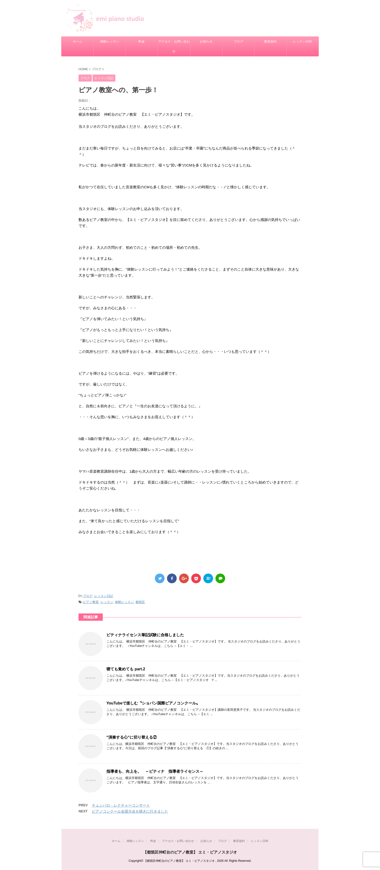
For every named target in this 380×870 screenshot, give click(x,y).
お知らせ (206, 41)
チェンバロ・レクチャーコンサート (121, 805)
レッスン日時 (302, 41)
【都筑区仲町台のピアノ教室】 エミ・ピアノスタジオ (190, 852)
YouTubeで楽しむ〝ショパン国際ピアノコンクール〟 (153, 703)
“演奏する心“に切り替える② (131, 737)
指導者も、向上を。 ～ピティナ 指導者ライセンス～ (154, 771)
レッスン (107, 602)
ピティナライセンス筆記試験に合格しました (145, 635)
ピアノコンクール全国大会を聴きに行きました (130, 811)
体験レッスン (109, 41)
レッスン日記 (103, 596)
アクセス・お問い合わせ (174, 46)
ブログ (238, 41)
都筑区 (140, 602)
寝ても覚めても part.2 (125, 669)
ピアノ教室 (91, 602)
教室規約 (270, 41)
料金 (141, 41)
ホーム (77, 41)
